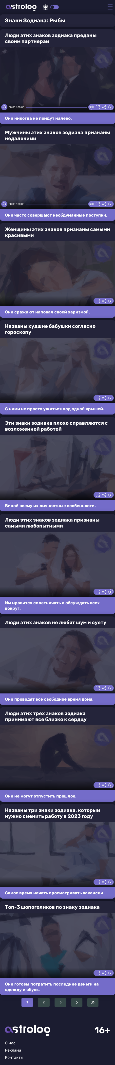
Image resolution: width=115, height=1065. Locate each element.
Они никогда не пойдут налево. (38, 118)
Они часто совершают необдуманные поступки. (56, 215)
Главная (27, 1030)
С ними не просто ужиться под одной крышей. (54, 408)
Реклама (13, 1050)
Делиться (104, 107)
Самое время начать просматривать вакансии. (54, 892)
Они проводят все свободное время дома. (49, 699)
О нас (10, 1043)
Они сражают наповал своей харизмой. (47, 311)
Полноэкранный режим (98, 107)
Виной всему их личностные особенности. (50, 505)
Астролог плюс (21, 7)
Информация (110, 107)
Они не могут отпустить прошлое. (41, 796)
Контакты (14, 1057)
